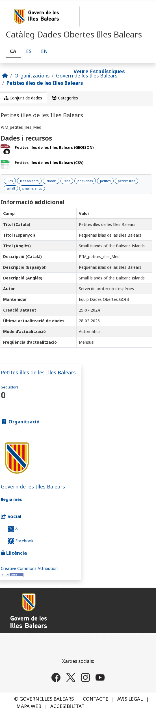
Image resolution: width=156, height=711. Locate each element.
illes (10, 181)
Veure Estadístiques (99, 71)
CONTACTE (95, 699)
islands (51, 181)
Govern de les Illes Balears (86, 75)
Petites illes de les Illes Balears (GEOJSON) (54, 147)
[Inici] (5, 75)
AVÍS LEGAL (130, 699)
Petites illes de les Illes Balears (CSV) (49, 162)
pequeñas (85, 181)
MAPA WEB (28, 706)
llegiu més (11, 499)
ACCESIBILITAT (67, 706)
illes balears (29, 181)
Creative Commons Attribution (29, 568)
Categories (65, 98)
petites (105, 181)
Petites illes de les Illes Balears (44, 82)
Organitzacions (31, 75)
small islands (32, 188)
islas (67, 181)
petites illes (126, 181)
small (11, 188)
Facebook (20, 541)
